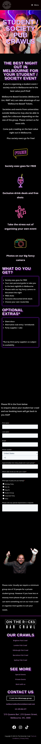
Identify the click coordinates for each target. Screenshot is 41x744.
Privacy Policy (24, 738)
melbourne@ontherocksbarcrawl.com (20, 704)
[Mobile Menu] (35, 5)
